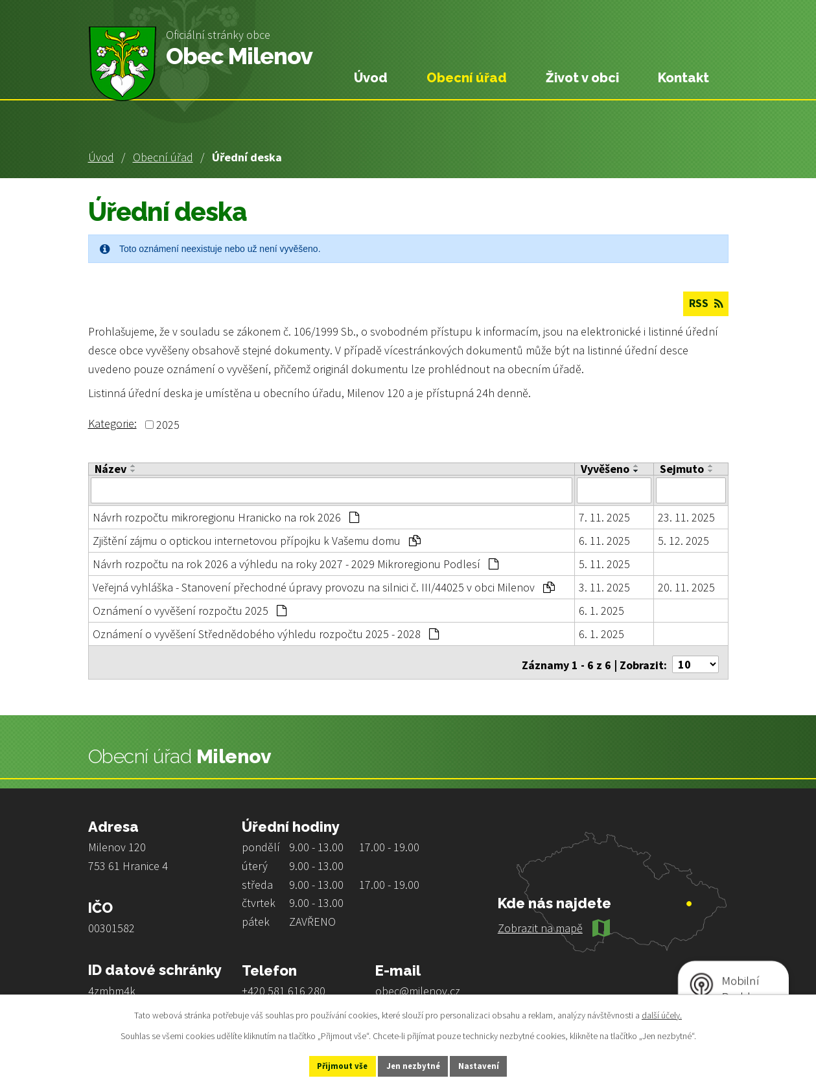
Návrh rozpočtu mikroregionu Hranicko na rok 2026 (226, 516)
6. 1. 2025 (601, 609)
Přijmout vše (329, 1065)
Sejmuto (682, 470)
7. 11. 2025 (604, 516)
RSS (703, 304)
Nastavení (492, 1065)
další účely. (662, 1013)
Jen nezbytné (413, 1065)
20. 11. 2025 (686, 586)
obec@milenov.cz (417, 986)
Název (110, 470)
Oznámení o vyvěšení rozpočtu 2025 (189, 609)
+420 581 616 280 (283, 986)
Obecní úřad (163, 157)
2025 (168, 425)
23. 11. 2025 (686, 516)
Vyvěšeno (605, 470)
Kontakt (683, 78)
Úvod (101, 157)
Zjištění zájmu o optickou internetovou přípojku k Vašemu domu (257, 540)
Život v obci (582, 78)
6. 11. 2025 (604, 540)
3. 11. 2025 (604, 586)
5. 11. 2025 (604, 563)
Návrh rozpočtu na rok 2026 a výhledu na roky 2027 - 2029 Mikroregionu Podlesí (295, 563)
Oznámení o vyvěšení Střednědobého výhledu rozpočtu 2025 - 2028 (266, 633)
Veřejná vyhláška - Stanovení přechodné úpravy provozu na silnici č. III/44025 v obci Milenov (324, 586)
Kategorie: (112, 424)
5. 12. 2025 (683, 540)
